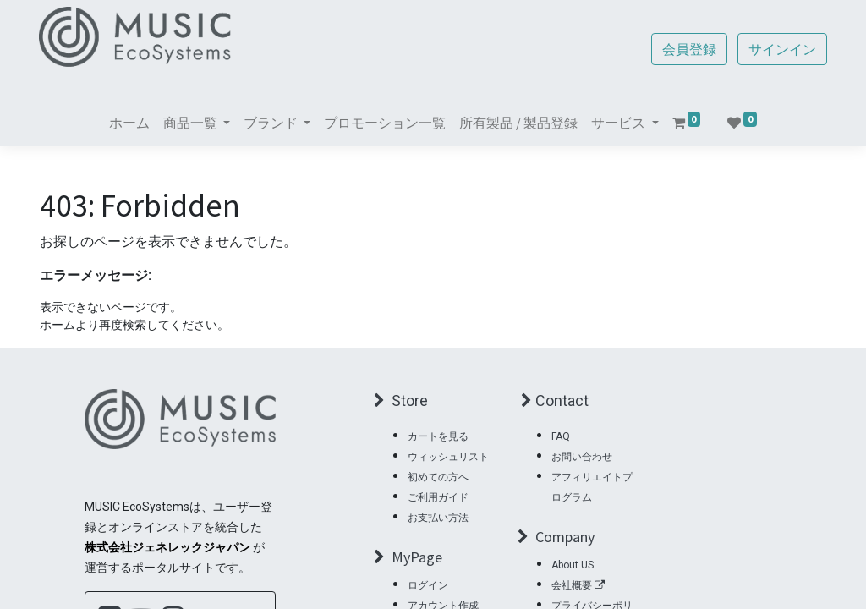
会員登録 (688, 49)
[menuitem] (129, 123)
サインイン (781, 49)
